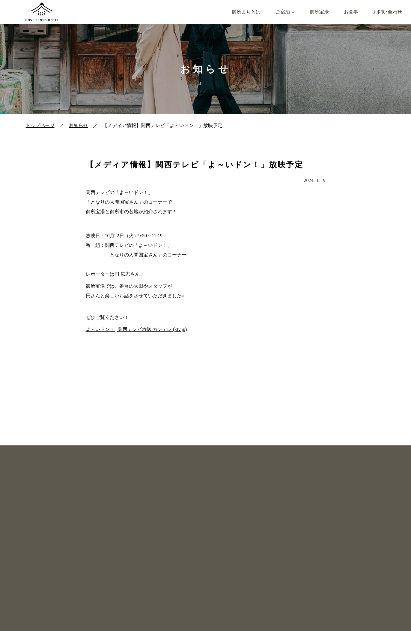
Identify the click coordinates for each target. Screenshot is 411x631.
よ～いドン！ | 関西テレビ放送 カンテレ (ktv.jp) (136, 329)
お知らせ (78, 125)
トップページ (40, 125)
